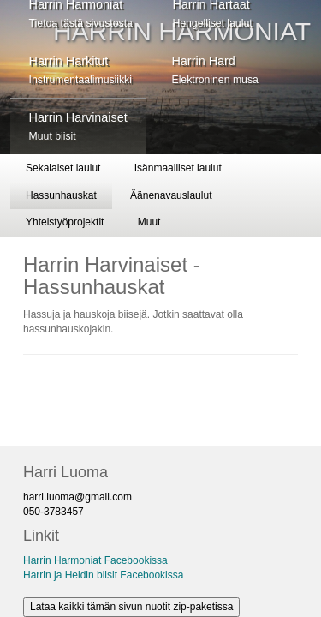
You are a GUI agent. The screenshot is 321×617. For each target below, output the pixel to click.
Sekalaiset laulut (63, 168)
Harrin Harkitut (80, 70)
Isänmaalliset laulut (178, 168)
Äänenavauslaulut (170, 195)
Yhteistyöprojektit (65, 222)
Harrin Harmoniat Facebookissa (95, 560)
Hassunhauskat (61, 195)
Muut (149, 222)
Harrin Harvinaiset (78, 126)
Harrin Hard (214, 70)
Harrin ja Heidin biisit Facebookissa (103, 575)
